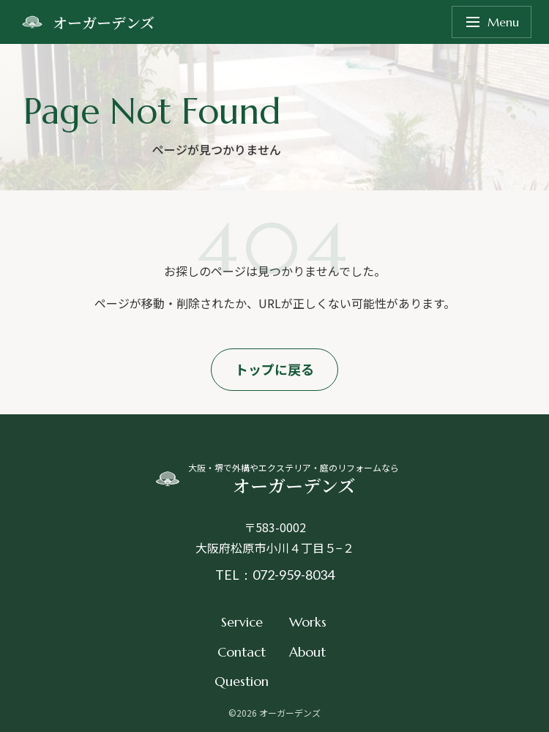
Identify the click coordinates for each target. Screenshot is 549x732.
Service (242, 621)
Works (307, 621)
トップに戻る (274, 368)
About (307, 651)
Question (241, 681)
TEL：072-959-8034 (275, 575)
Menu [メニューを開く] (491, 22)
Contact (241, 651)
